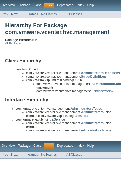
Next (14, 14)
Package (24, 5)
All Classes (74, 14)
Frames (32, 14)
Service (81, 116)
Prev (5, 14)
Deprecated (65, 5)
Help (90, 5)
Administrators (101, 91)
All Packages (13, 43)
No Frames (49, 14)
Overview (8, 5)
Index (80, 5)
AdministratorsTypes (95, 130)
